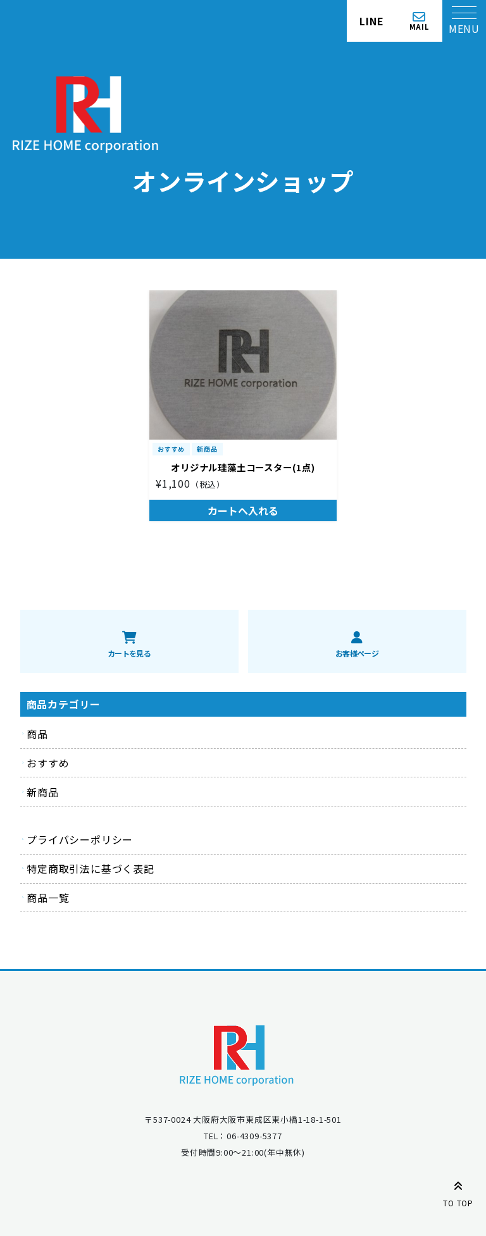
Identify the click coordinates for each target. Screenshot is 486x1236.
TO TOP (458, 1191)
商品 (37, 733)
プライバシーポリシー (80, 839)
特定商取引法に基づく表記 (90, 868)
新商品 (207, 449)
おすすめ (171, 449)
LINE (371, 20)
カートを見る (129, 653)
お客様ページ (356, 653)
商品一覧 (48, 897)
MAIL (419, 26)
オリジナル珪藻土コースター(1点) (243, 467)
